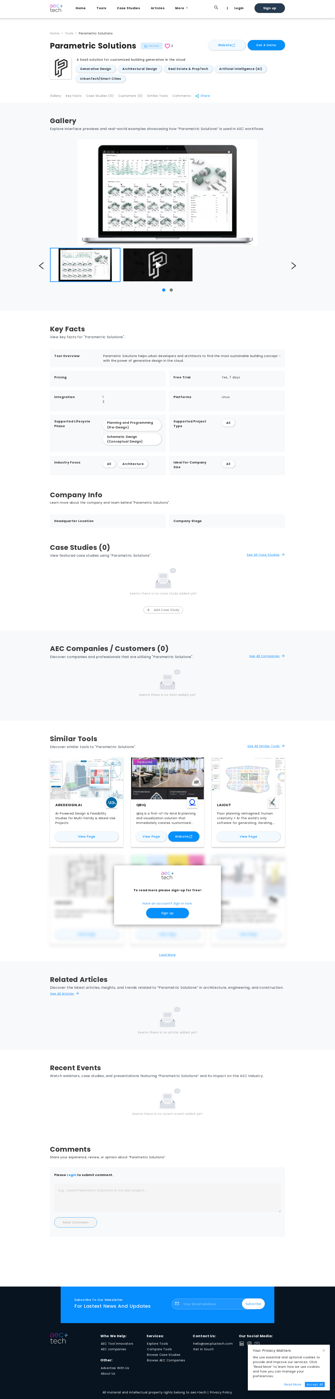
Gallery (55, 98)
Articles (158, 8)
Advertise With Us (115, 1370)
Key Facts (75, 98)
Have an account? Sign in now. (167, 906)
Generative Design (95, 69)
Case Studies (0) (103, 98)
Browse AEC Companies (166, 1363)
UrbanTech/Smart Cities (100, 79)
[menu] (178, 8)
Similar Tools (165, 98)
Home (81, 8)
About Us (108, 1376)
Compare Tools (159, 1352)
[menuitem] (81, 8)
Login (239, 8)
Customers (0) (136, 98)
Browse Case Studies (164, 1357)
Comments (191, 98)
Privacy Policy (221, 1395)
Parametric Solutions (96, 33)
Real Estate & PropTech (188, 69)
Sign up (269, 8)
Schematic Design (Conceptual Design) (125, 441)
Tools (101, 8)
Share (213, 98)
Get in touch (203, 1352)
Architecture (133, 466)
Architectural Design (139, 69)
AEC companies (113, 1352)
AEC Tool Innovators (117, 1346)
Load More (167, 957)
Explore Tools (157, 1346)
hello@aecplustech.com (213, 1346)
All (228, 425)
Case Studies (128, 8)
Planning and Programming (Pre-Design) (130, 427)
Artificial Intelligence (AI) (240, 69)
